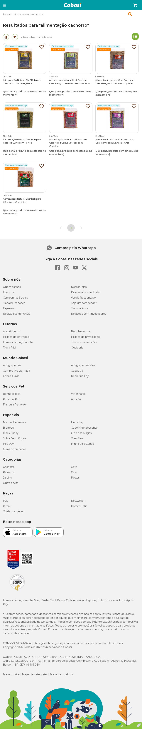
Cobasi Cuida (11, 376)
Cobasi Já (77, 370)
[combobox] (71, 14)
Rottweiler (77, 500)
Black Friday (10, 433)
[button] (4, 5)
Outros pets (10, 483)
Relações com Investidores (88, 313)
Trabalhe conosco (14, 303)
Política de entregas (16, 337)
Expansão (9, 308)
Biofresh (8, 427)
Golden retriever (13, 511)
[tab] (6, 37)
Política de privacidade (85, 337)
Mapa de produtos (62, 674)
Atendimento (11, 331)
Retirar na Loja (80, 376)
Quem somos (12, 287)
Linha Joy (77, 422)
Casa (74, 472)
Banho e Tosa (11, 393)
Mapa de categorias (35, 674)
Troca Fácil (9, 347)
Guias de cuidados (14, 449)
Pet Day (8, 443)
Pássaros (8, 472)
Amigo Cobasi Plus (83, 365)
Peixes (75, 477)
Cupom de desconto (84, 427)
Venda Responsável (83, 297)
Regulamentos (80, 331)
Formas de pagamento (18, 342)
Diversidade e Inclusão (85, 292)
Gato (74, 467)
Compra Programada (16, 370)
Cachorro (9, 467)
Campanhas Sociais (15, 297)
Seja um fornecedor (84, 303)
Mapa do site (11, 674)
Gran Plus (77, 438)
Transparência (80, 308)
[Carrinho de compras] (135, 5)
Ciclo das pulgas (81, 433)
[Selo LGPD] (17, 591)
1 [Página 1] (71, 228)
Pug (6, 500)
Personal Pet (11, 399)
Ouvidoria (77, 347)
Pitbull (7, 506)
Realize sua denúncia (16, 313)
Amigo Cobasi (12, 365)
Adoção (76, 399)
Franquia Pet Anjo (14, 404)
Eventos (8, 292)
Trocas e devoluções (84, 342)
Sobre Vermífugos (14, 438)
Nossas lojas (79, 287)
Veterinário (78, 393)
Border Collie (79, 506)
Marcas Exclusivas (14, 422)
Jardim (7, 477)
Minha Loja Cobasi (82, 443)
